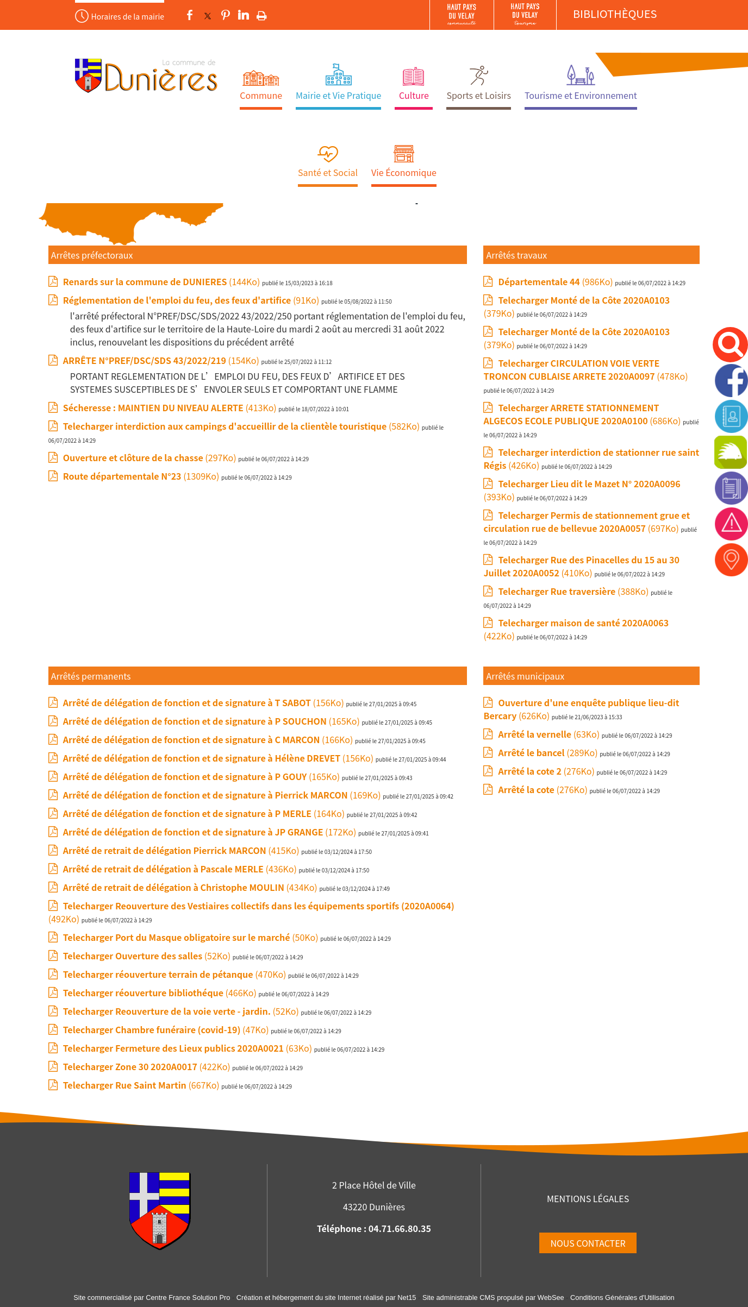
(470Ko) (175, 974)
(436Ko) (181, 868)
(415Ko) (182, 850)
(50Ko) (191, 937)
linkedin (243, 15)
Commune (261, 95)
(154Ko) (162, 360)
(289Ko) (549, 752)
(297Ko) (150, 457)
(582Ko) (242, 425)
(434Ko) (191, 887)
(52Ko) (148, 955)
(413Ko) (171, 407)
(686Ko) (583, 414)
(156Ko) (204, 702)
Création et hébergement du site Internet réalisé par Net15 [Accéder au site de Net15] (326, 1297)
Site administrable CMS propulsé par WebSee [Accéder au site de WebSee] (493, 1297)
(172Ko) (210, 831)
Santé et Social (328, 172)
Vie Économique (404, 172)
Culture (414, 95)
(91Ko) (192, 299)
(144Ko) (162, 281)
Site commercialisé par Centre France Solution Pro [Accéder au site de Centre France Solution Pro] (151, 1297)
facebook (190, 15)
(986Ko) (556, 281)
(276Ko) (547, 770)
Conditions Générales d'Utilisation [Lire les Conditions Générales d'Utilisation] (622, 1297)
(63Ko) (188, 1047)
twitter (208, 15)
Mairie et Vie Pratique (338, 95)
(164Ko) (205, 813)
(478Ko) (585, 369)
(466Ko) (161, 992)
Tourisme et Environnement (581, 95)
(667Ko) (142, 1084)
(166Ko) (209, 739)
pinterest (225, 15)
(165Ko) (212, 720)
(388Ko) (574, 591)
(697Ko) (586, 521)
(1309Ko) (142, 475)
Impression (261, 13)
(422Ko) (148, 1066)
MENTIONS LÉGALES (588, 1198)
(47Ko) (167, 1029)
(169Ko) (223, 794)
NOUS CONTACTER (587, 1242)
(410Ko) (581, 566)
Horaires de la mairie (127, 16)
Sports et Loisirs (478, 95)
